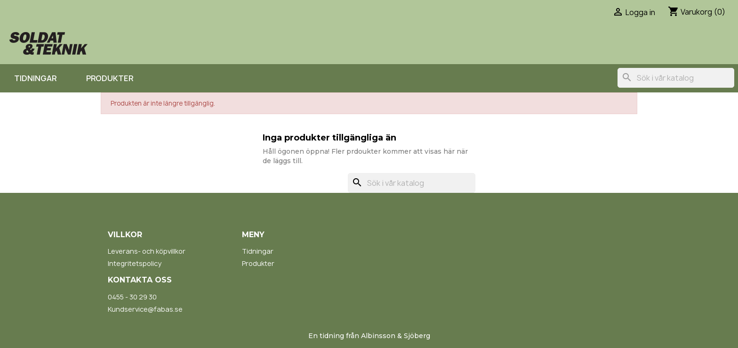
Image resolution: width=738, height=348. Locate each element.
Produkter (109, 78)
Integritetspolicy (134, 263)
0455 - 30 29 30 (132, 296)
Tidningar (35, 78)
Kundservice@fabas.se (145, 309)
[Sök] (676, 78)
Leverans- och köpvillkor (146, 251)
